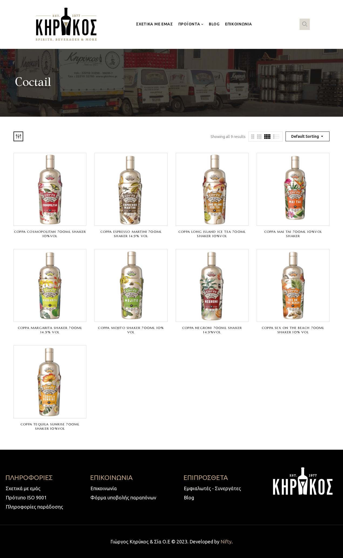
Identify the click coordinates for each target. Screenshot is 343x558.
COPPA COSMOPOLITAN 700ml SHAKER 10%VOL (50, 234)
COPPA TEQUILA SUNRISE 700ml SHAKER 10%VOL (50, 426)
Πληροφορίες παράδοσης (34, 506)
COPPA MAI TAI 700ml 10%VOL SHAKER (293, 234)
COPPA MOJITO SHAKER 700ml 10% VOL (131, 330)
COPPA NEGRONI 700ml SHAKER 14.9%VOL (212, 330)
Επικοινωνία (103, 488)
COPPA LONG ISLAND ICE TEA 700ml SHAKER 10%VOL (212, 234)
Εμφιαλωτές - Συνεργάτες (212, 488)
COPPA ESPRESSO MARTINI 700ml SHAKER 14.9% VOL (131, 234)
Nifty (226, 541)
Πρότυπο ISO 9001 (26, 497)
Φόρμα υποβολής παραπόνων (123, 497)
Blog (189, 497)
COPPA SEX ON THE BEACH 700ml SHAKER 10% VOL (293, 330)
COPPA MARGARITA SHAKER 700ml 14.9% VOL (50, 330)
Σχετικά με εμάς (23, 488)
